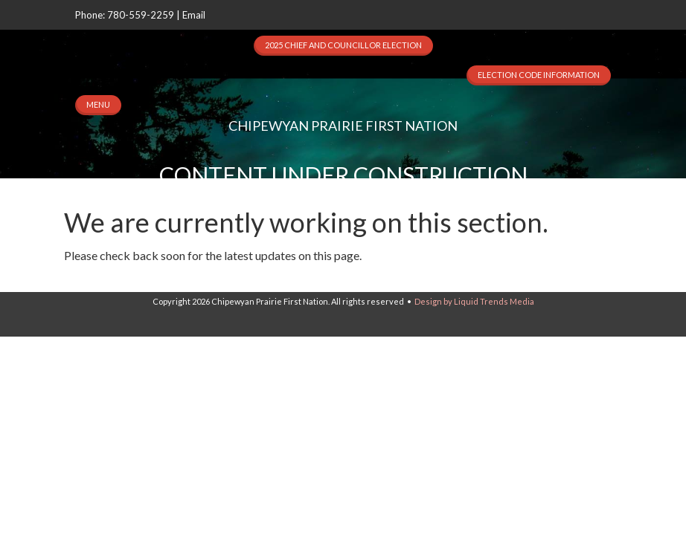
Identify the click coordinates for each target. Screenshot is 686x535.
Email (193, 15)
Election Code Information (539, 75)
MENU (98, 104)
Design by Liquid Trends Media (474, 301)
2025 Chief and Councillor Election (343, 45)
